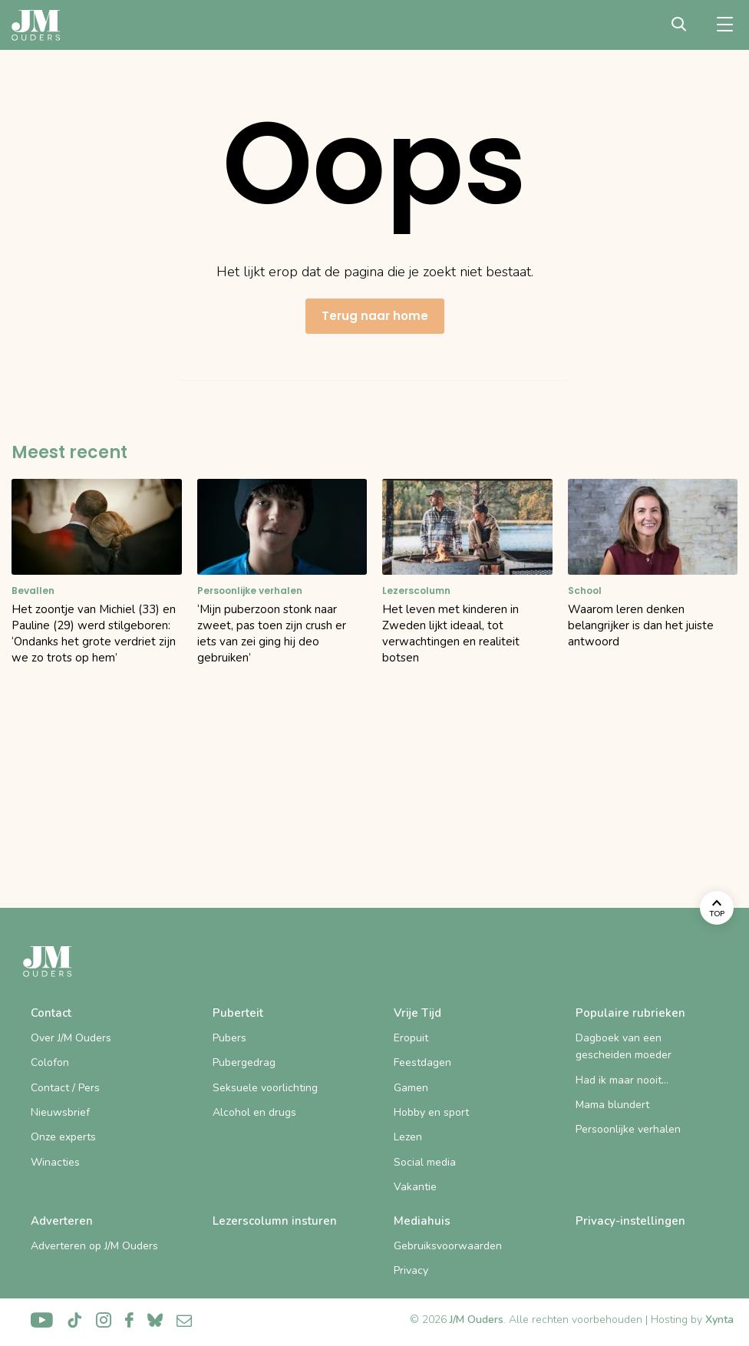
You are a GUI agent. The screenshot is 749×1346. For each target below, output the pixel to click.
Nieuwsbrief (60, 1112)
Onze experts (63, 1137)
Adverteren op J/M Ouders (94, 1246)
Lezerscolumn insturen (275, 1221)
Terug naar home (375, 316)
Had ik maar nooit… (622, 1080)
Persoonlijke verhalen (628, 1129)
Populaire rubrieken (630, 1013)
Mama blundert (612, 1104)
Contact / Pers (65, 1087)
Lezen (408, 1137)
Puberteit (238, 1013)
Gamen (411, 1087)
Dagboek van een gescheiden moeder (623, 1046)
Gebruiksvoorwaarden (448, 1246)
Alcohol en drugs (254, 1112)
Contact (51, 1013)
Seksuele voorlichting (265, 1087)
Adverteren (62, 1221)
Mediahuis (422, 1221)
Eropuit (411, 1038)
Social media (425, 1162)
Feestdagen (422, 1062)
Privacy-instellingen (630, 1221)
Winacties (55, 1162)
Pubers (229, 1038)
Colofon (50, 1062)
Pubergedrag (244, 1062)
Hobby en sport (431, 1112)
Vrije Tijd (417, 1013)
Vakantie (415, 1186)
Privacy (411, 1270)
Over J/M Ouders (71, 1038)
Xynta (719, 1319)
